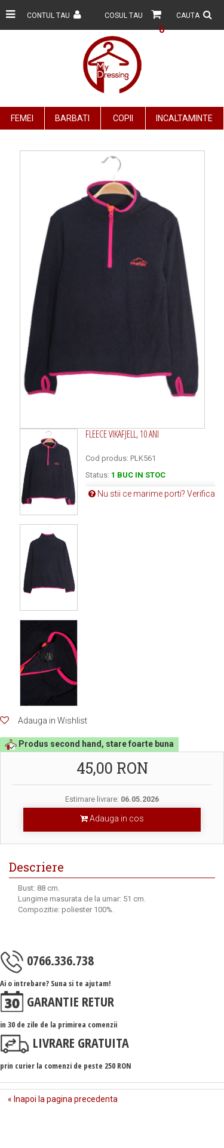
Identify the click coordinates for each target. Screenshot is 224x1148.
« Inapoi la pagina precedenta (63, 1099)
